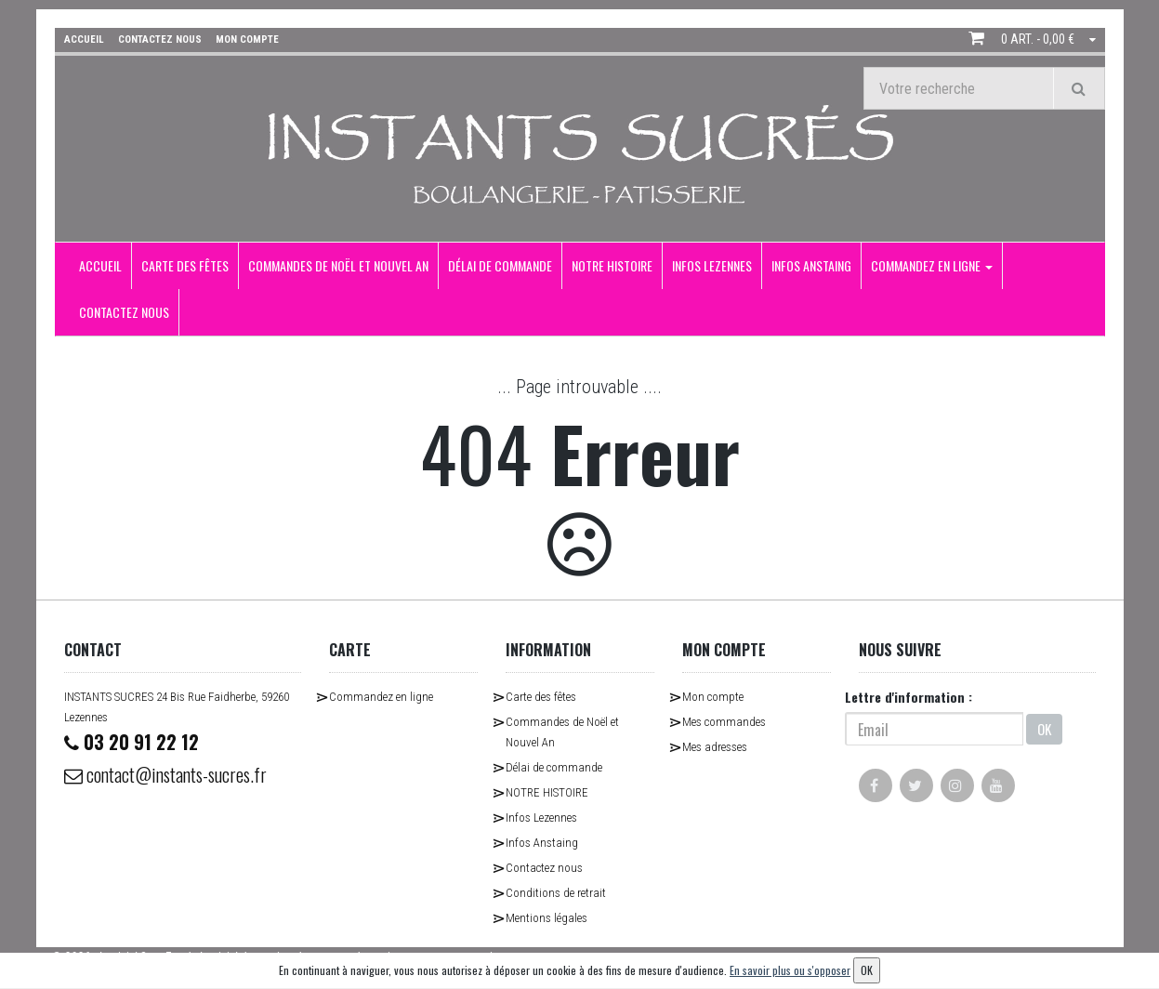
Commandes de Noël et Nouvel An (338, 265)
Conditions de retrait (556, 893)
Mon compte (713, 697)
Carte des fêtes (185, 265)
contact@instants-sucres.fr (165, 774)
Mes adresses (714, 747)
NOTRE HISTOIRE (612, 265)
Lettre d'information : (908, 696)
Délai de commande (500, 265)
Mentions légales (546, 918)
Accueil (100, 265)
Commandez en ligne (932, 265)
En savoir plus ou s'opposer (790, 970)
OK (1044, 729)
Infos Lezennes (712, 265)
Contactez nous (124, 312)
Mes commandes (724, 722)
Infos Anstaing (811, 265)
